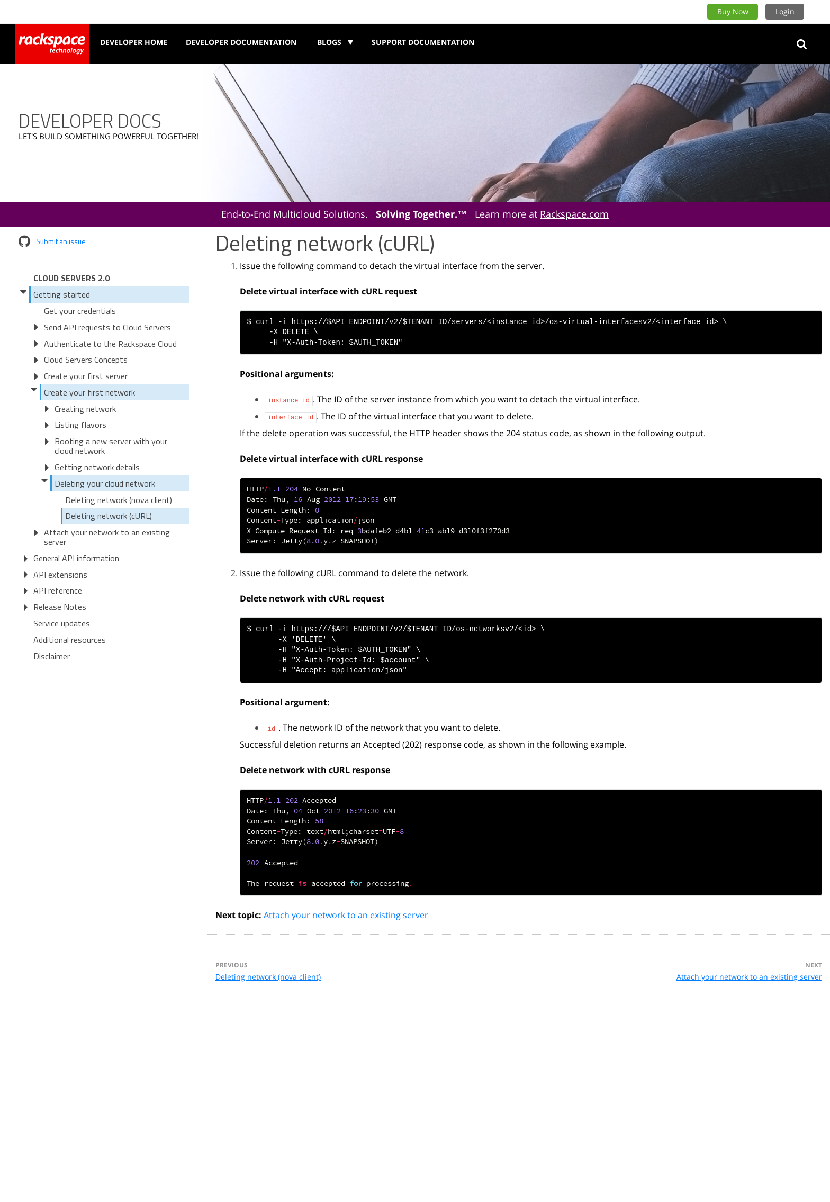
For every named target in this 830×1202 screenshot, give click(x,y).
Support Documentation (423, 42)
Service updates (61, 623)
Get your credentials (80, 310)
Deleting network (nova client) (118, 500)
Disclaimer (51, 656)
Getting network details (97, 467)
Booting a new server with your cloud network (111, 446)
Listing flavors (80, 424)
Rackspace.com (574, 214)
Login (785, 11)
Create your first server (86, 376)
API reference (57, 590)
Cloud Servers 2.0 (71, 278)
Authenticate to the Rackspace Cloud (110, 343)
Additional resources (69, 639)
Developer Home (133, 42)
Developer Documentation (241, 42)
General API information (76, 558)
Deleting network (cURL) (108, 515)
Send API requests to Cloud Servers (107, 327)
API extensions (60, 574)
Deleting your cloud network (105, 483)
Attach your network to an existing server (107, 537)
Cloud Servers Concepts (86, 359)
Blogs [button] (330, 42)
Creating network (85, 408)
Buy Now (732, 11)
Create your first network (89, 392)
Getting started (61, 294)
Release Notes (59, 606)
